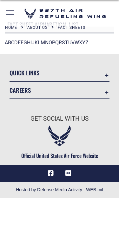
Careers (20, 90)
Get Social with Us (59, 118)
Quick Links (24, 72)
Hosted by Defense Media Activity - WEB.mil (59, 189)
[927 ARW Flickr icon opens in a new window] (68, 173)
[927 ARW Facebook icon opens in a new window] (51, 173)
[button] (10, 13)
